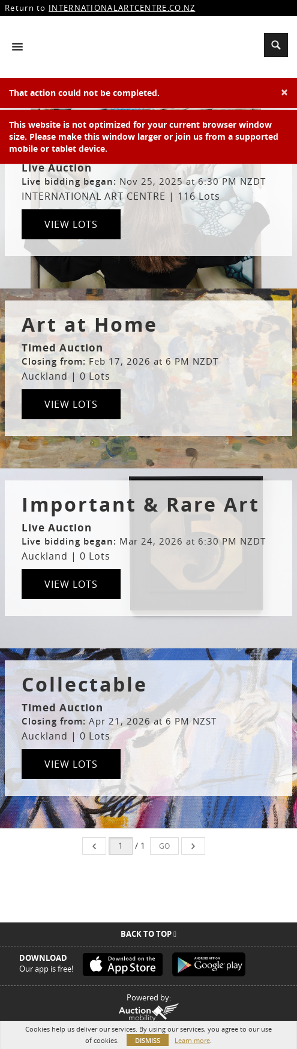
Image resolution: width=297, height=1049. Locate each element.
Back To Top (148, 933)
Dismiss (147, 1040)
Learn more (192, 1040)
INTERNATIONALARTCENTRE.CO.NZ (122, 7)
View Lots (71, 224)
